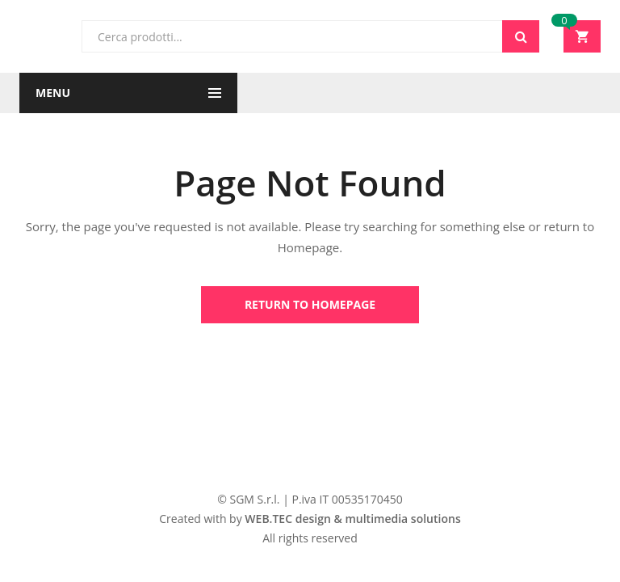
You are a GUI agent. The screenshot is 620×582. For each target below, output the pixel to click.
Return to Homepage (310, 304)
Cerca (520, 36)
